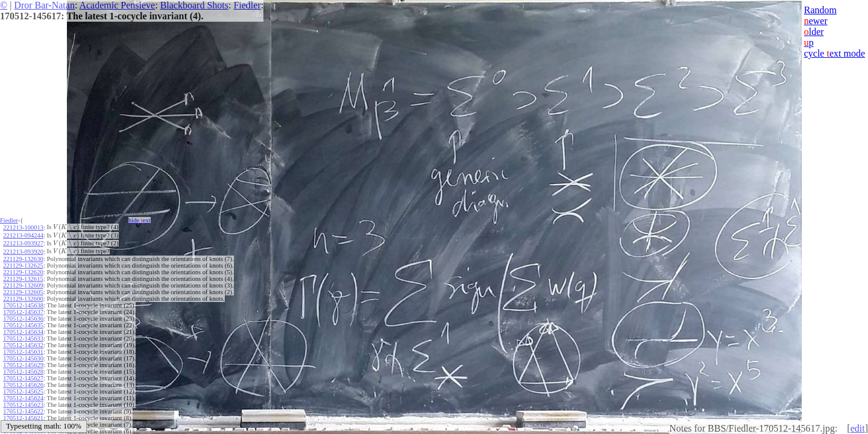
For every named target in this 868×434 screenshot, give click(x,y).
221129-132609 (23, 285)
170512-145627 (23, 378)
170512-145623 (23, 404)
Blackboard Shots (194, 5)
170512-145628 (23, 371)
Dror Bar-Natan (44, 5)
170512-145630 (23, 358)
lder (814, 32)
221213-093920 (23, 251)
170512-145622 (23, 411)
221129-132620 (23, 272)
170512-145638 (23, 305)
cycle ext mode (834, 53)
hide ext (139, 220)
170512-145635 (23, 325)
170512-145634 (23, 332)
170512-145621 (23, 418)
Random (820, 10)
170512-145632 (23, 345)
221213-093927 (23, 243)
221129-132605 (23, 292)
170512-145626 (23, 385)
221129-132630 (23, 259)
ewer (816, 21)
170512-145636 (23, 318)
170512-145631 (23, 351)
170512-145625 (23, 391)
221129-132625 (23, 265)
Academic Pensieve (117, 5)
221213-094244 (23, 235)
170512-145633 (23, 338)
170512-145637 (23, 312)
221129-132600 (23, 298)
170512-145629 (23, 365)
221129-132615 (23, 278)
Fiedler (246, 5)
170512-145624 (23, 398)
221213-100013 (23, 227)
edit (858, 428)
